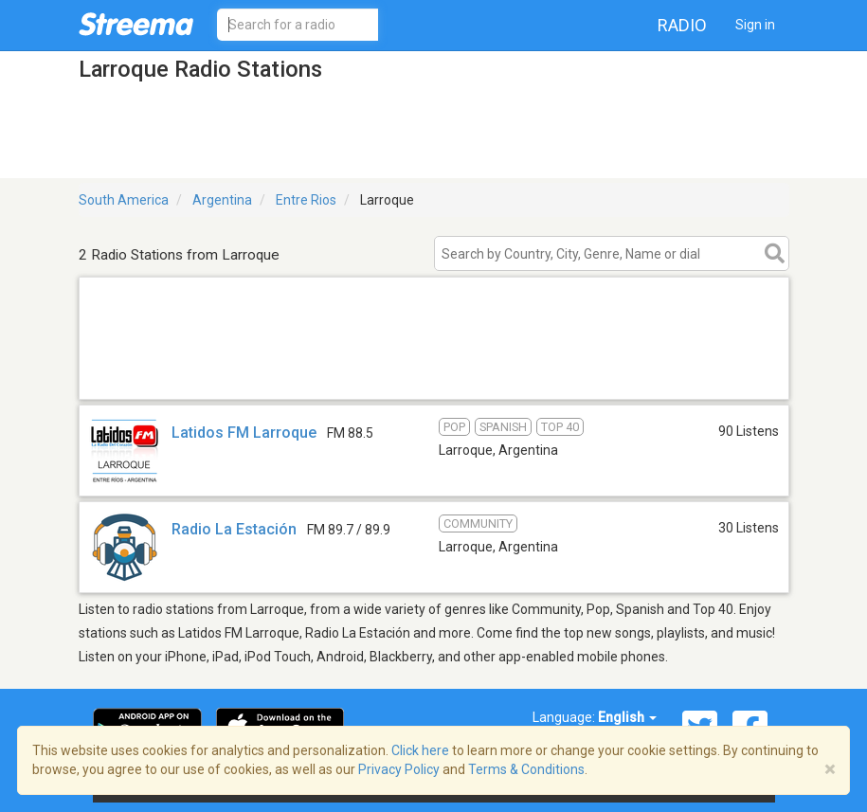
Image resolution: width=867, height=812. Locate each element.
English (627, 717)
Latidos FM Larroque (244, 433)
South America (124, 200)
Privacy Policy (399, 769)
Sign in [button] (755, 24)
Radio (682, 25)
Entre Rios (306, 200)
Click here (420, 750)
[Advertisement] (434, 374)
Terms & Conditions (526, 769)
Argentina (222, 200)
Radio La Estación (234, 529)
